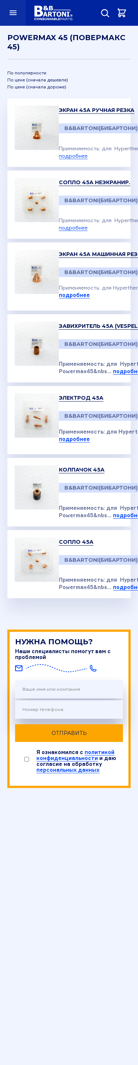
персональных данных (67, 770)
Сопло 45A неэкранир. (94, 182)
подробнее (73, 156)
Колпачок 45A (82, 469)
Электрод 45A (81, 398)
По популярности (26, 73)
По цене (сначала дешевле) (37, 80)
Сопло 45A (76, 542)
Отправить (69, 733)
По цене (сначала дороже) (36, 87)
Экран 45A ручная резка (96, 110)
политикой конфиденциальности (75, 755)
